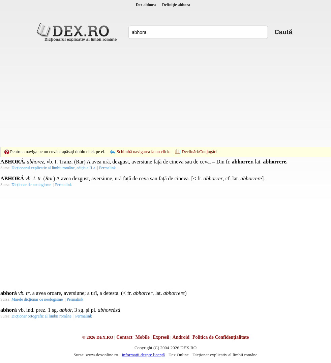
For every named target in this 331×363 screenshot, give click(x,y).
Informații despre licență (143, 354)
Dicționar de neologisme (31, 184)
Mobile (143, 337)
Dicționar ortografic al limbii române (41, 316)
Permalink (107, 167)
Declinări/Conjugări (199, 151)
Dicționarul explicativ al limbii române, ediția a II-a (53, 167)
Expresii (161, 337)
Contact (124, 337)
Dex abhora (146, 4)
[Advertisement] (155, 94)
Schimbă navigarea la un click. (144, 151)
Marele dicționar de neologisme (37, 299)
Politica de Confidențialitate (220, 337)
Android (181, 337)
